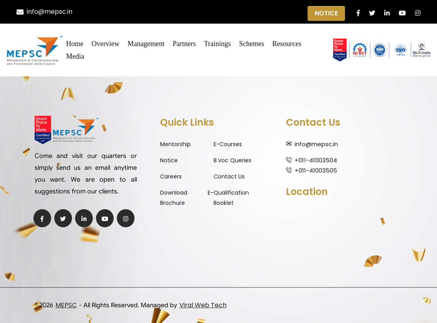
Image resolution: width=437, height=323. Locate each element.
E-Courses (228, 144)
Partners (184, 44)
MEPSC (66, 305)
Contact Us (229, 176)
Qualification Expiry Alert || (223, 12)
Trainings (217, 44)
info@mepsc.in (44, 11)
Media (75, 56)
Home (74, 44)
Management (145, 44)
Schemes (251, 44)
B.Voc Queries (232, 160)
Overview (106, 44)
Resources (286, 44)
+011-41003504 (316, 160)
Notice (326, 13)
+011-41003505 (316, 170)
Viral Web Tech (203, 305)
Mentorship (175, 144)
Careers (171, 176)
